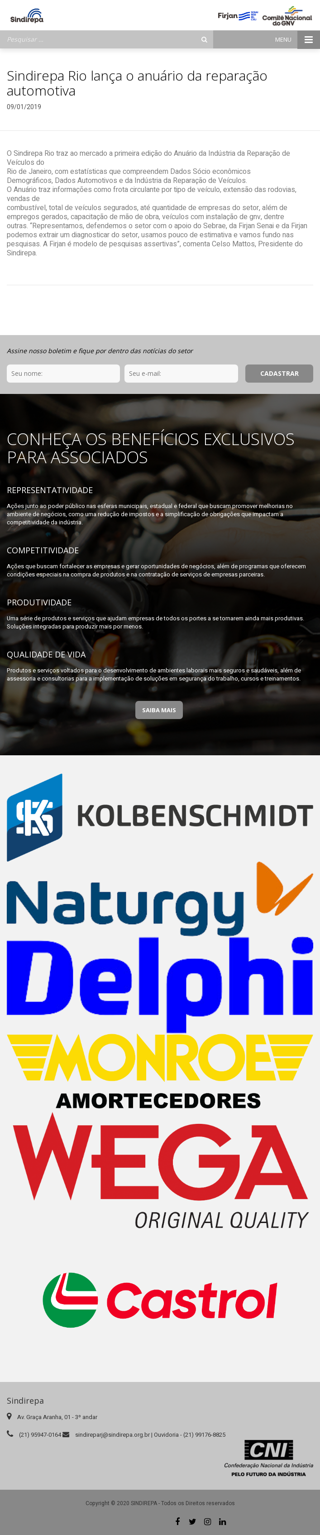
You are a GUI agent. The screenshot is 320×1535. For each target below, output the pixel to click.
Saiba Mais (159, 710)
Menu (297, 39)
